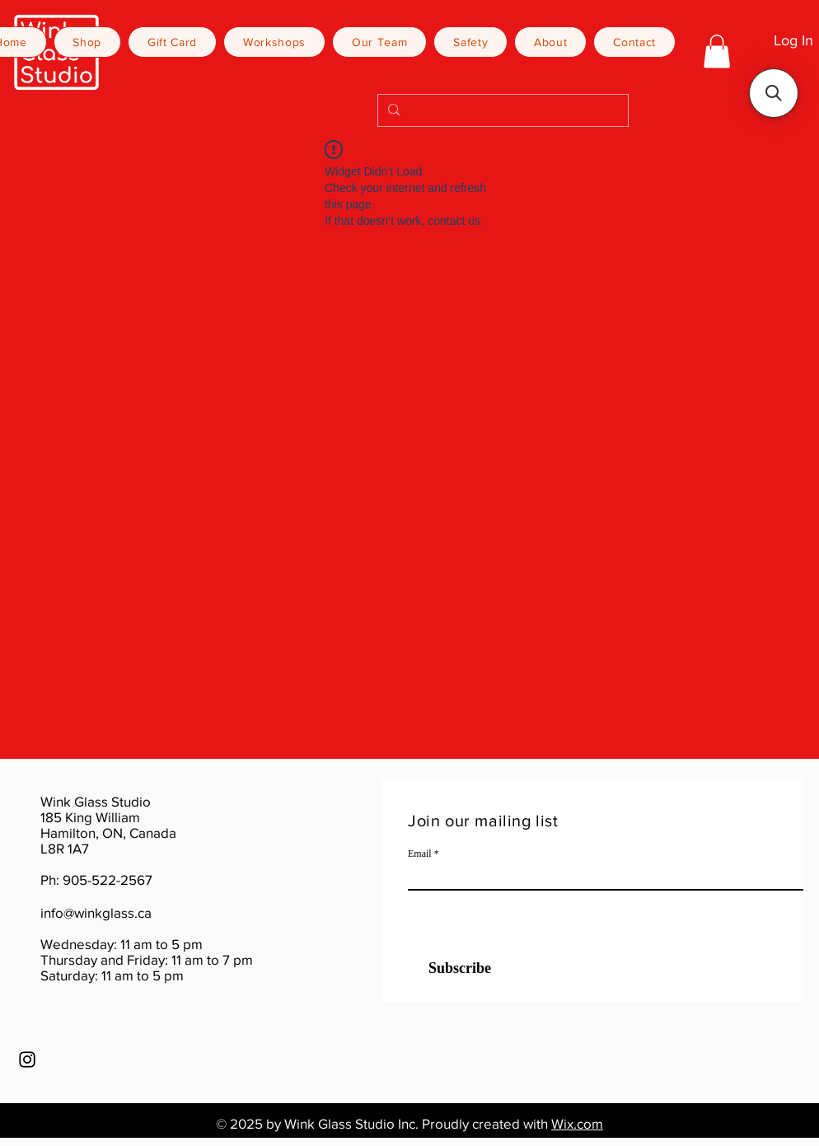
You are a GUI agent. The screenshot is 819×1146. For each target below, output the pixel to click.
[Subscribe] (449, 968)
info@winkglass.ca (96, 912)
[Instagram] (27, 1059)
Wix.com (577, 1123)
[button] (717, 51)
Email (420, 853)
